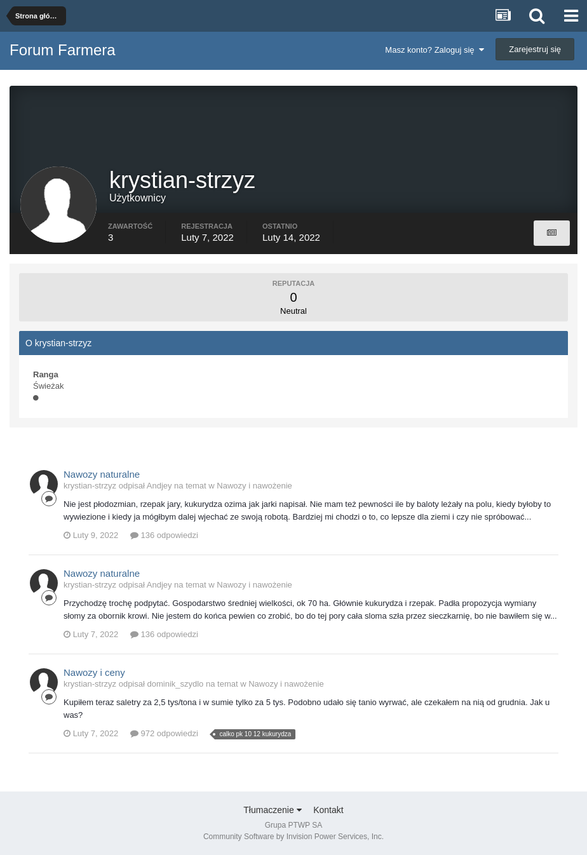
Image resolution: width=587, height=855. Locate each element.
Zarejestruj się (535, 49)
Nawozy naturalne (102, 474)
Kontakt (328, 810)
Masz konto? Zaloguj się (434, 50)
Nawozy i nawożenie (254, 485)
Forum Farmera (63, 49)
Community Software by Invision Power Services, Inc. (293, 836)
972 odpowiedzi (164, 733)
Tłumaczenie (272, 810)
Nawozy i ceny (94, 672)
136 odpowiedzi (164, 535)
